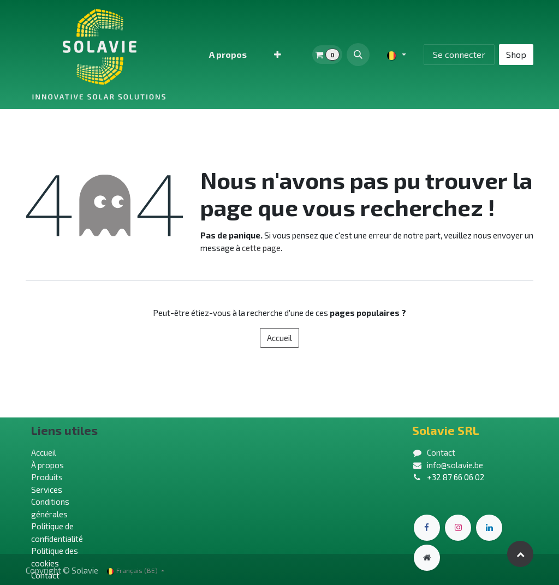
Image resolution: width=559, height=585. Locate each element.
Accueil (279, 338)
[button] (358, 54)
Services (46, 489)
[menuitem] (227, 54)
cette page (261, 248)
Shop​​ (516, 54)
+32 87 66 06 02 (456, 477)
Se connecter (459, 54)
